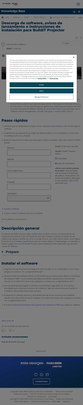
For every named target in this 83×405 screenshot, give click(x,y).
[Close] (73, 57)
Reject (41, 91)
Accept (41, 85)
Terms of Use (54, 78)
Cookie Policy (42, 78)
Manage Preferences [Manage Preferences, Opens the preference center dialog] (41, 97)
